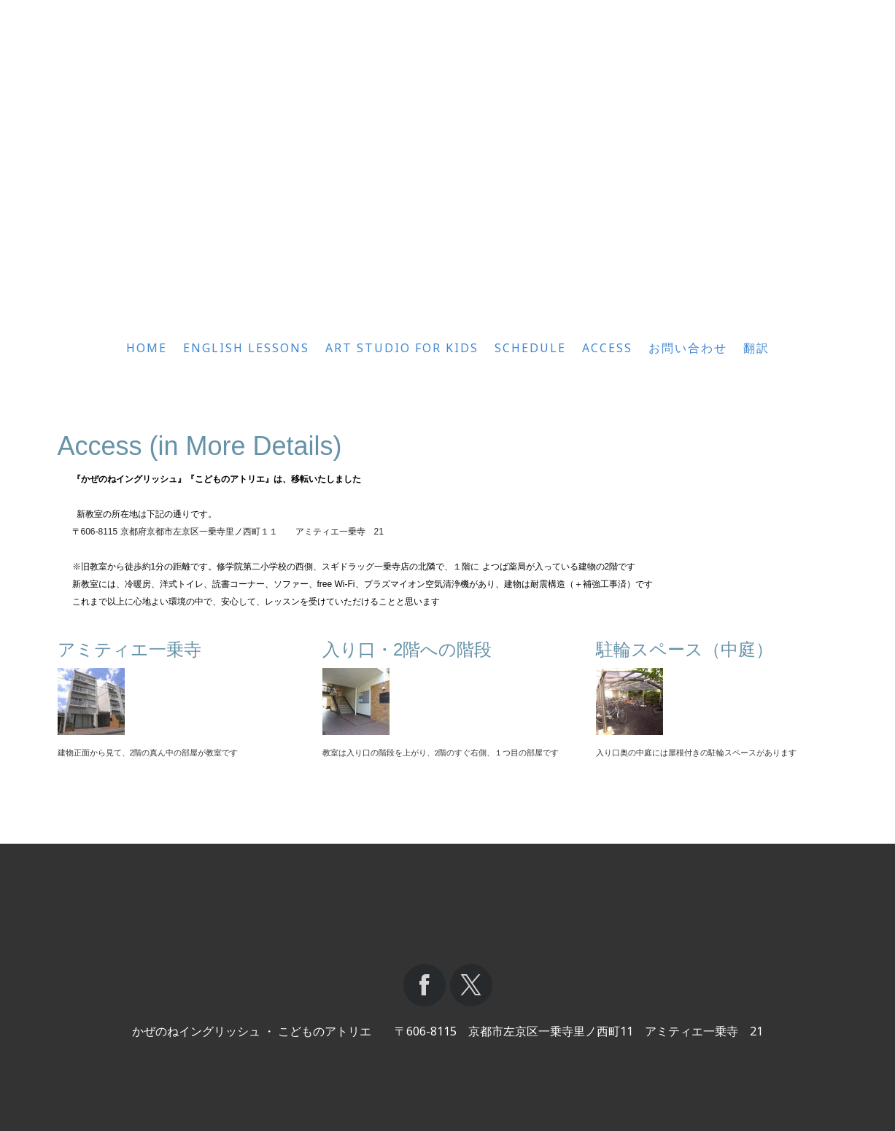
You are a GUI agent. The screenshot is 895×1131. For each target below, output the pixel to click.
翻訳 (756, 348)
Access (607, 348)
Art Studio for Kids (402, 348)
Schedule (530, 348)
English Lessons (246, 348)
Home (146, 348)
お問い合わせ (687, 348)
